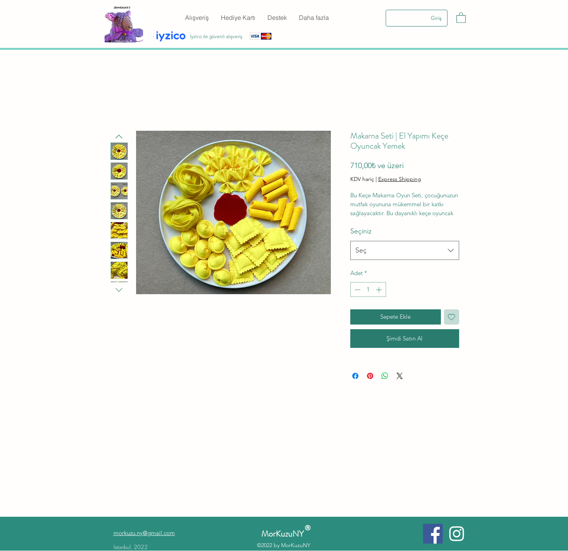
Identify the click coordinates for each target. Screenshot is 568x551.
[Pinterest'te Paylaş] (370, 376)
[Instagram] (457, 534)
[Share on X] (399, 376)
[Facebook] (433, 534)
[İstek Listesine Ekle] (451, 317)
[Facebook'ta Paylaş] (355, 376)
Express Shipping (399, 178)
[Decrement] (356, 290)
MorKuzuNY (284, 534)
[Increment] (379, 290)
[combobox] (404, 250)
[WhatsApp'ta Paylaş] (385, 376)
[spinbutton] (368, 290)
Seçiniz (361, 231)
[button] (461, 17)
